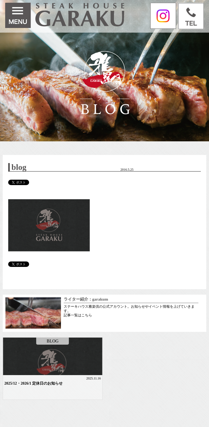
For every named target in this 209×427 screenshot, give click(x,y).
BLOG (53, 341)
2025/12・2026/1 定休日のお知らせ (33, 383)
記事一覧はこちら (78, 315)
